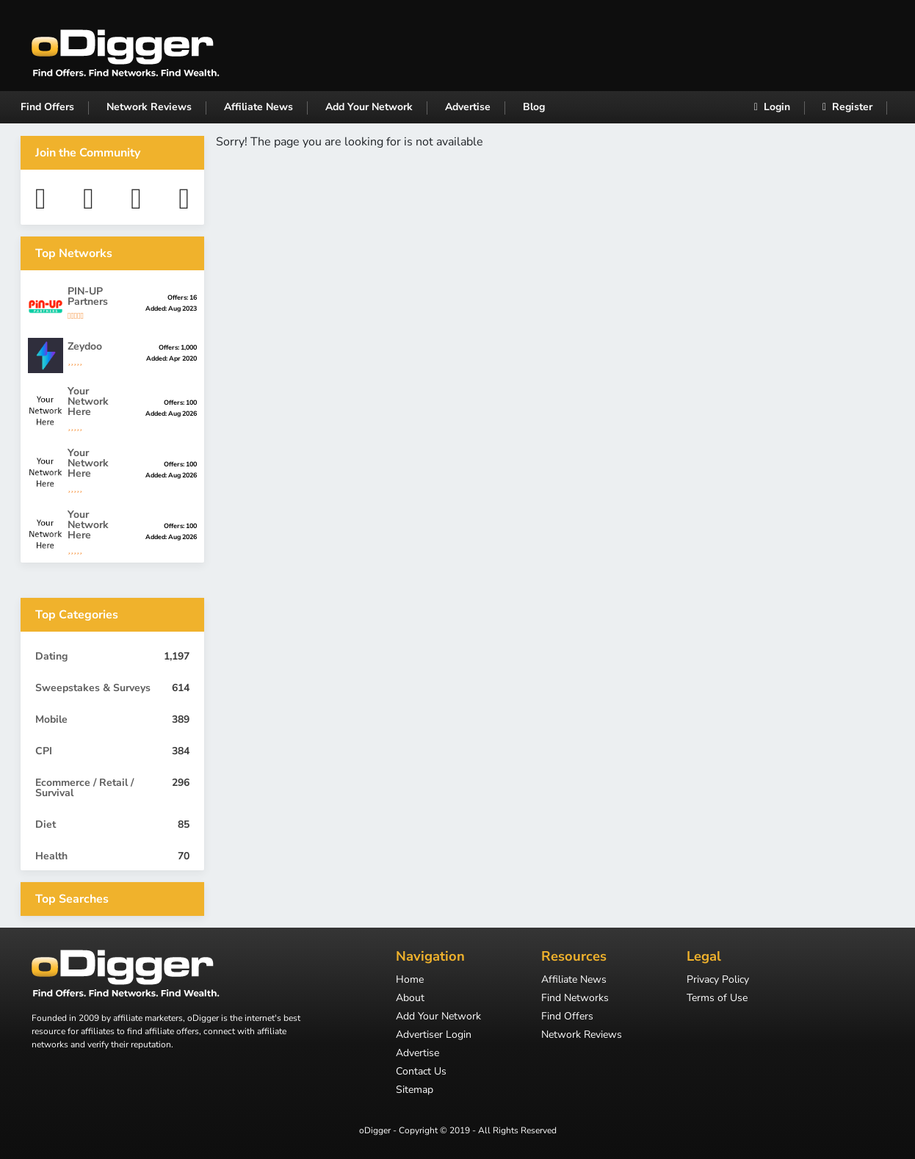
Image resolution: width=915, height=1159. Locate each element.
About (410, 999)
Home (410, 980)
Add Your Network (369, 107)
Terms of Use (717, 999)
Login (772, 107)
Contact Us (421, 1072)
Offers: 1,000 (178, 347)
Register (847, 107)
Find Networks (575, 999)
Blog (534, 107)
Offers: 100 (180, 402)
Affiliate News (258, 107)
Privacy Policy (718, 980)
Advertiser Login (433, 1035)
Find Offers (47, 107)
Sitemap (414, 1091)
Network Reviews (149, 107)
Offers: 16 (182, 297)
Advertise (468, 107)
